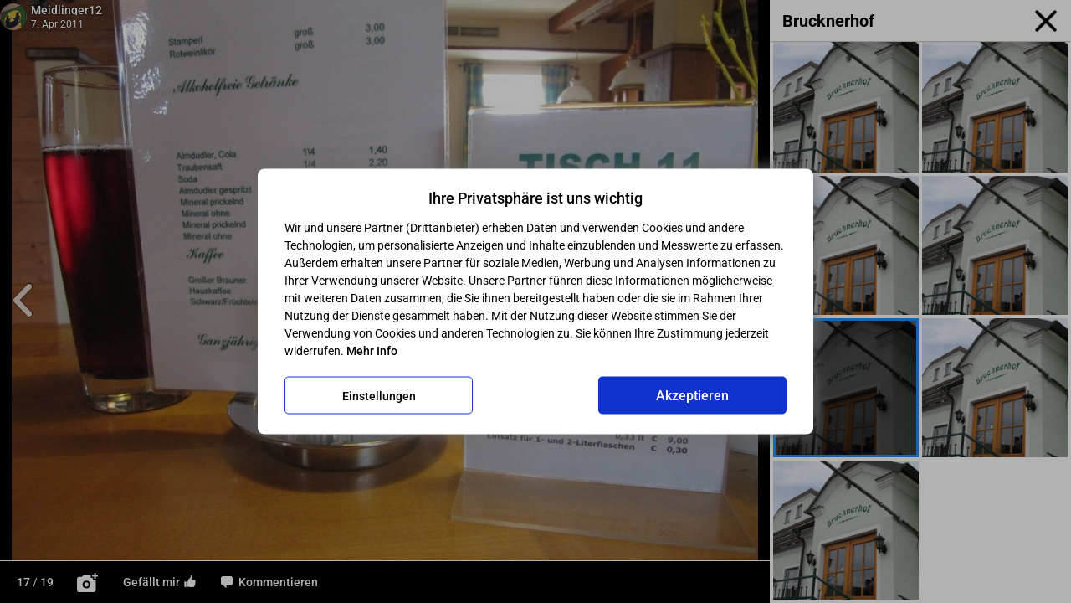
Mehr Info (371, 351)
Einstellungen (379, 395)
